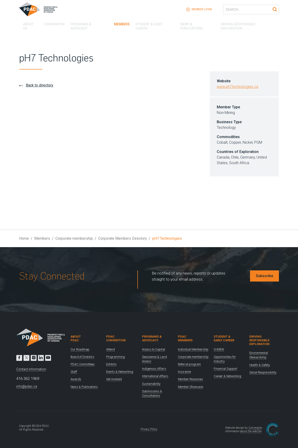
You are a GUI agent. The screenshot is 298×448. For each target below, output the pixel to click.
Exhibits (111, 364)
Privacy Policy (149, 429)
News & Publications (197, 23)
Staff (74, 371)
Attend (110, 349)
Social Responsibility (262, 372)
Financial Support (225, 368)
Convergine (255, 427)
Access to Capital (153, 349)
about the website (250, 431)
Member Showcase (190, 386)
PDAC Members (185, 338)
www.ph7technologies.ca (237, 86)
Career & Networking (227, 376)
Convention (51, 23)
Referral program (189, 364)
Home (24, 238)
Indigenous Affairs (154, 368)
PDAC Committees (83, 364)
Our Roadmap (80, 349)
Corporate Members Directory (122, 238)
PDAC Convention (116, 338)
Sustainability (151, 383)
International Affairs (155, 376)
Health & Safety (259, 365)
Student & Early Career (154, 23)
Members (120, 23)
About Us (26, 23)
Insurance (184, 371)
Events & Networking (119, 371)
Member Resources (190, 379)
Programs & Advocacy (87, 23)
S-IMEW (219, 349)
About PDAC (76, 338)
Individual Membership (193, 349)
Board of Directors (82, 356)
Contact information (31, 369)
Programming (115, 356)
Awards (76, 379)
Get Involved (114, 379)
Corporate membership (74, 238)
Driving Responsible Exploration (250, 23)
